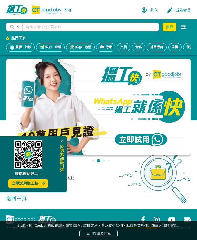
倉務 (138, 47)
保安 (189, 47)
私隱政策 (133, 226)
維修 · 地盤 (80, 47)
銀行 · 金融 (50, 47)
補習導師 (156, 47)
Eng (68, 9)
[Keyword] (90, 27)
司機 (175, 47)
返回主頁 (16, 198)
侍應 (106, 47)
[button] (14, 27)
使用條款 (151, 226)
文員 (123, 47)
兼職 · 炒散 (20, 47)
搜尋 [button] (169, 27)
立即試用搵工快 (28, 183)
